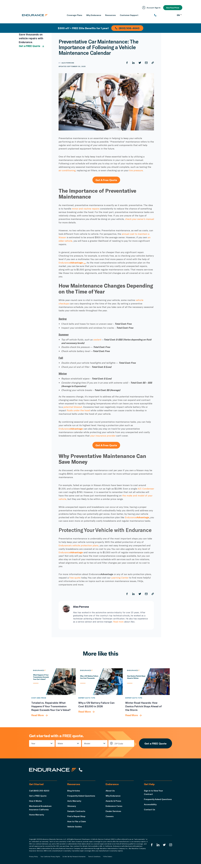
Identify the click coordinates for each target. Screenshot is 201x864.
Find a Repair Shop (76, 816)
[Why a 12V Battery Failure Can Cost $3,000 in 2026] (100, 681)
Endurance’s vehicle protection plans (78, 545)
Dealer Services (113, 811)
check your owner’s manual (139, 219)
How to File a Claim (76, 821)
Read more (118, 621)
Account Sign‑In (151, 7)
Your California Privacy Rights (50, 856)
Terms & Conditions (94, 856)
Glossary (71, 806)
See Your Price (172, 8)
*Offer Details (107, 856)
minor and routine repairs (85, 208)
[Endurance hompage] (52, 770)
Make (60, 743)
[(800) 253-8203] (164, 15)
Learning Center (119, 577)
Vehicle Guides (74, 826)
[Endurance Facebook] (151, 844)
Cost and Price (38, 698)
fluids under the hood (78, 410)
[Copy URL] (152, 63)
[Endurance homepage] (35, 15)
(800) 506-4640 (127, 28)
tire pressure (136, 170)
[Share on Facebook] (127, 63)
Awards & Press (113, 801)
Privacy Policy (33, 856)
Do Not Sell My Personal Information (74, 856)
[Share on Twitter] (140, 63)
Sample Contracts (76, 811)
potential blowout (72, 406)
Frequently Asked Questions (81, 795)
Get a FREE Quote (32, 46)
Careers (110, 816)
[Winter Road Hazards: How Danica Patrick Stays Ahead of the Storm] (147, 681)
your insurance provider (102, 435)
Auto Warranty (74, 801)
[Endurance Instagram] (170, 844)
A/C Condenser (146, 488)
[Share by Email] (146, 63)
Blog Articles (73, 790)
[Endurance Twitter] (164, 844)
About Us (110, 790)
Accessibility (150, 804)
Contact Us (149, 809)
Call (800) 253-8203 (39, 790)
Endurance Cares (114, 806)
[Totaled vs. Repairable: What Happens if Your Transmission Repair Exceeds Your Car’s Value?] (53, 681)
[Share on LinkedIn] (133, 63)
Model (87, 743)
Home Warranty (36, 814)
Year (33, 743)
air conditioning (67, 170)
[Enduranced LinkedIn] (158, 844)
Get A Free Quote (106, 179)
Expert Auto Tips (86, 698)
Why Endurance (113, 795)
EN (179, 15)
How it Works (35, 801)
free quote (75, 577)
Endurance (72, 262)
